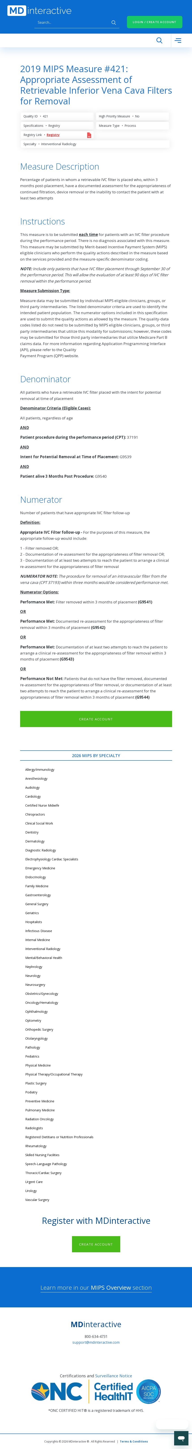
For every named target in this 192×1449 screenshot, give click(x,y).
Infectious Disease (38, 931)
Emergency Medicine (40, 868)
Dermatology (34, 841)
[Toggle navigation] (178, 40)
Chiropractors (35, 814)
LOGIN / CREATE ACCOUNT (155, 22)
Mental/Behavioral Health (43, 958)
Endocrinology (35, 877)
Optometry (33, 1020)
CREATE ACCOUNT (96, 719)
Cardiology (33, 796)
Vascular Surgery (37, 1200)
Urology (31, 1191)
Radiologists (34, 1128)
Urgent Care (34, 1182)
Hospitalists (33, 922)
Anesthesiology (36, 778)
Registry (53, 135)
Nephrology (33, 967)
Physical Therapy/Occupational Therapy (53, 1074)
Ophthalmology (36, 1011)
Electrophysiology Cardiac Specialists (51, 859)
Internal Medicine (37, 940)
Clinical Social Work (39, 823)
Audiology (32, 787)
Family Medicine (37, 886)
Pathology (32, 1047)
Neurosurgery (35, 985)
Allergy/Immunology (39, 769)
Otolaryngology (36, 1038)
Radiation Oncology (39, 1119)
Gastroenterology (38, 895)
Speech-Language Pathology (46, 1164)
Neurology (32, 976)
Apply (113, 22)
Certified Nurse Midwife (42, 805)
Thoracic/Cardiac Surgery (43, 1173)
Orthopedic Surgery (39, 1029)
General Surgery (36, 904)
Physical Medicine (38, 1065)
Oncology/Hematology (41, 1002)
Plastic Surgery (35, 1083)
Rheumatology (35, 1146)
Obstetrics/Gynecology (41, 993)
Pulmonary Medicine (40, 1110)
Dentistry (31, 832)
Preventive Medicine (39, 1101)
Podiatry (31, 1092)
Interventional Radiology (42, 949)
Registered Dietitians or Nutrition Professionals (59, 1137)
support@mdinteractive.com (96, 1342)
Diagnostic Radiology (40, 850)
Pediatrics (32, 1056)
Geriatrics (32, 913)
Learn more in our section (96, 1287)
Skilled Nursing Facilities (42, 1155)
